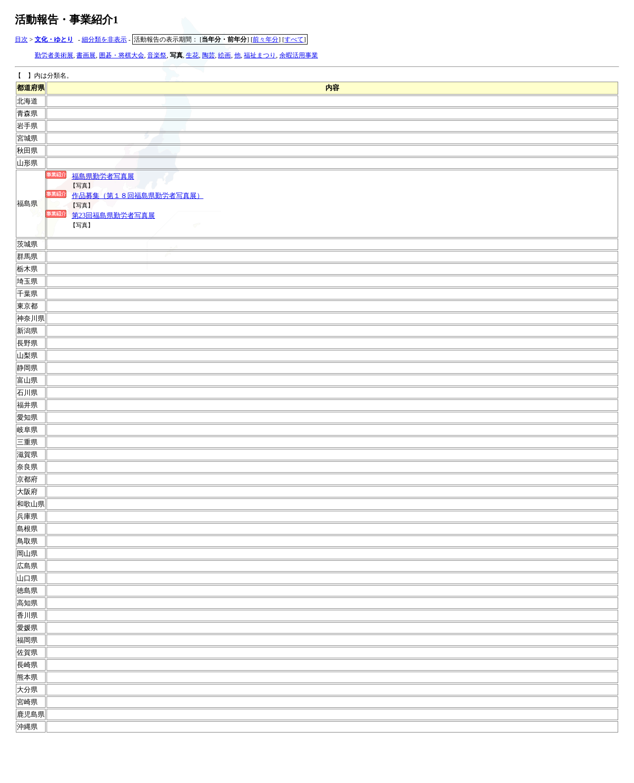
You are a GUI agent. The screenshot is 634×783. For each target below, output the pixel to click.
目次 (21, 39)
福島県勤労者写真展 (103, 176)
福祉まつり (260, 55)
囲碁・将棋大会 (121, 55)
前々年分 (265, 39)
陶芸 (208, 55)
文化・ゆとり (54, 39)
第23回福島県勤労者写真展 (113, 215)
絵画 (224, 55)
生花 (192, 55)
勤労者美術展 (54, 55)
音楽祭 (156, 55)
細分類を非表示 (104, 39)
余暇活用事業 (298, 55)
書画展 (86, 55)
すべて (294, 39)
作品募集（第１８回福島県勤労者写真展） (138, 195)
